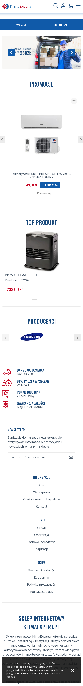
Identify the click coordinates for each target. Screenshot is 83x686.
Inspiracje (41, 549)
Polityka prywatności (41, 584)
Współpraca (41, 492)
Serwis (41, 528)
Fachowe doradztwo (42, 542)
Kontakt (41, 506)
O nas (42, 485)
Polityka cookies (41, 592)
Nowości (21, 24)
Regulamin (41, 577)
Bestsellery (60, 24)
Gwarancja (41, 535)
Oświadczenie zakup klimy (41, 499)
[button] (11, 52)
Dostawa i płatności (41, 570)
